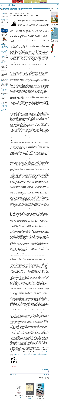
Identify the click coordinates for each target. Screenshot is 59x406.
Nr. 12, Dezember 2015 (12, 9)
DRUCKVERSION (46, 371)
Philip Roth (6, 46)
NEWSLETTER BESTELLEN (45, 372)
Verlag (57, 4)
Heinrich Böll (2, 47)
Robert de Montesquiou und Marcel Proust (4, 90)
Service (20, 8)
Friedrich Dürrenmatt (3, 52)
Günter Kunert (3, 46)
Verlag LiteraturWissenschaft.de (29, 398)
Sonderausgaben (3, 44)
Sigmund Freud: (4, 109)
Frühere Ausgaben (6, 9)
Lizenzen (42, 380)
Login (32, 8)
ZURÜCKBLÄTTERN (13, 12)
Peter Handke (6, 59)
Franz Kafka (2, 103)
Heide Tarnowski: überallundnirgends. (3, 76)
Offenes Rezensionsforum (4, 19)
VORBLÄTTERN (47, 12)
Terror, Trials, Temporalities (3, 96)
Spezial (10, 8)
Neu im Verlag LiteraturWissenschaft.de (18, 397)
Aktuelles (2, 8)
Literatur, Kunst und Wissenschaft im (4, 106)
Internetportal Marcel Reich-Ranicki (4, 64)
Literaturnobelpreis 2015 (20, 9)
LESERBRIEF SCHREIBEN (45, 369)
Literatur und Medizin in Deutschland (4, 92)
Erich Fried (2, 56)
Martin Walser (4, 48)
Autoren (17, 8)
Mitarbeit (24, 8)
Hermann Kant (3, 50)
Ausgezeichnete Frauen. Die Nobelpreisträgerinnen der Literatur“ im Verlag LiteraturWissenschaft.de (31, 354)
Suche (49, 8)
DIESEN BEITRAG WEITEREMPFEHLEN (43, 370)
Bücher (13, 8)
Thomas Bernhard (3, 54)
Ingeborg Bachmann (3, 62)
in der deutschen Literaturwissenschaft (4, 115)
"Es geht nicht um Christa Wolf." (4, 83)
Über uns (28, 8)
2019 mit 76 (2, 81)
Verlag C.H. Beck (54, 25)
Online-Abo (2, 25)
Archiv (6, 8)
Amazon (54, 42)
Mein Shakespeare (3, 49)
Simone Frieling (14, 16)
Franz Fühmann (6, 58)
